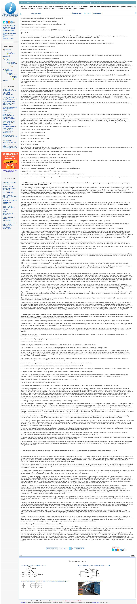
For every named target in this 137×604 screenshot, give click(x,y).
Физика (10, 73)
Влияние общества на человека (9, 183)
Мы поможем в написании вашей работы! (73, 600)
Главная (22, 3)
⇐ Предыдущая (76, 13)
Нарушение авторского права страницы (57, 600)
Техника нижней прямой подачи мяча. (10, 98)
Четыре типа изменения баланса (9, 141)
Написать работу (8, 38)
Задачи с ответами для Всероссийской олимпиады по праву (10, 146)
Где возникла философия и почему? (33, 565)
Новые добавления (9, 33)
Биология (8, 51)
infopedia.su (23, 602)
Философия (13, 74)
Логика (7, 59)
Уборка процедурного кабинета (8, 213)
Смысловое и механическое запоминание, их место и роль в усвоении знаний (9, 115)
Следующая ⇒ (97, 13)
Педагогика (6, 68)
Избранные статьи (9, 27)
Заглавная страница (9, 25)
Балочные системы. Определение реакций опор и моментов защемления (10, 225)
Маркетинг (10, 60)
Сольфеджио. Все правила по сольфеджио (9, 219)
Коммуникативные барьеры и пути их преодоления (9, 123)
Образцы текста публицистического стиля (10, 137)
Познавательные (54, 3)
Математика (11, 62)
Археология (7, 49)
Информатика (6, 56)
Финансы (14, 76)
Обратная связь (8, 35)
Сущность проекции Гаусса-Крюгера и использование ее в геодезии (45, 581)
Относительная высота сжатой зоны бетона (94, 565)
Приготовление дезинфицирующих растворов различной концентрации (9, 92)
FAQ (4, 36)
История (6, 58)
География (11, 53)
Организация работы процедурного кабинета (10, 109)
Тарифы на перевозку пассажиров (90, 581)
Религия (6, 69)
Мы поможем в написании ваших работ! (10, 171)
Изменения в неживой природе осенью (9, 208)
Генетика (9, 52)
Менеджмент (13, 63)
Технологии (10, 72)
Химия (15, 77)
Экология (5, 80)
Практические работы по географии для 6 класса (10, 196)
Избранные (30, 3)
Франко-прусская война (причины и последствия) (9, 103)
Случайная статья (9, 28)
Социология (8, 70)
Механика (14, 65)
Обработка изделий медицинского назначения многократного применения (9, 129)
